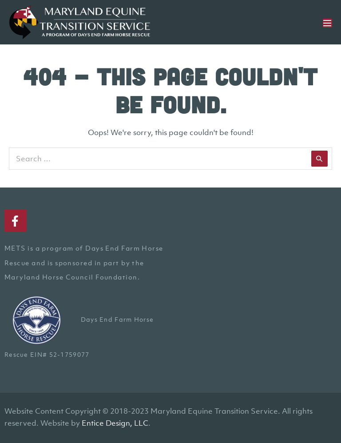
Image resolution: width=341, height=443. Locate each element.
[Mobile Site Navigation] (327, 23)
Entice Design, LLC (115, 423)
